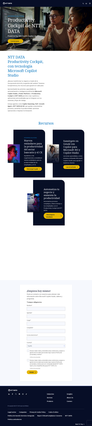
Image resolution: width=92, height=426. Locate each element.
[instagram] (23, 394)
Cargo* (29, 320)
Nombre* (29, 305)
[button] (84, 3)
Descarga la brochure (54, 216)
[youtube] (19, 394)
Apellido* (29, 313)
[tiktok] (26, 394)
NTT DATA (68, 416)
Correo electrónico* (32, 335)
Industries (50, 394)
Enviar (33, 372)
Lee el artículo (72, 167)
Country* (29, 342)
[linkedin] (9, 394)
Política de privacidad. (35, 357)
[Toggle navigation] (90, 3)
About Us (70, 398)
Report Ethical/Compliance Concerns (49, 416)
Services (49, 398)
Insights (69, 394)
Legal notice (12, 412)
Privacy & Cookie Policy (37, 412)
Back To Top (79, 424)
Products (50, 401)
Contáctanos (16, 41)
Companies (23, 412)
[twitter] (16, 394)
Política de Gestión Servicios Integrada (21, 416)
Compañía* (30, 327)
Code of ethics (53, 412)
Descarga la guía (34, 169)
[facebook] (12, 394)
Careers (69, 401)
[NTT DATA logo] (6, 3)
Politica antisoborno (15, 419)
